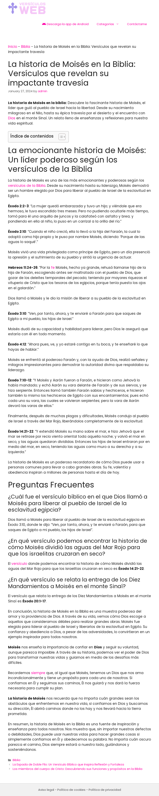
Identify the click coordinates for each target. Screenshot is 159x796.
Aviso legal (46, 790)
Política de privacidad (105, 790)
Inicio (12, 46)
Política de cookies (71, 790)
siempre (38, 672)
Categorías (110, 24)
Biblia (25, 46)
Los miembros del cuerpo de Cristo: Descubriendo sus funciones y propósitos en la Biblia (77, 769)
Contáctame (137, 24)
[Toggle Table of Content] (60, 136)
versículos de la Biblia (26, 185)
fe (53, 267)
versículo (19, 563)
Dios (11, 118)
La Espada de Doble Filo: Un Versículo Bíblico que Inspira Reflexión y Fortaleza (68, 764)
